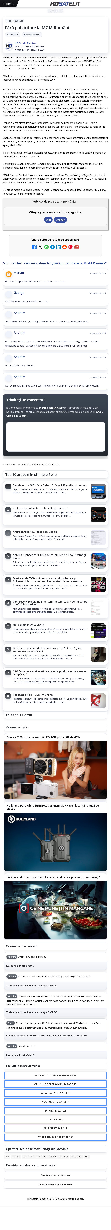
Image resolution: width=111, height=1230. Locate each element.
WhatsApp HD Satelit (55, 1093)
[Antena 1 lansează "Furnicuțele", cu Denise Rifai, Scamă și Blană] (98, 561)
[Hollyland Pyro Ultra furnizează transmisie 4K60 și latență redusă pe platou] (55, 842)
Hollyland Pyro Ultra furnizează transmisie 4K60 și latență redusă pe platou (52, 807)
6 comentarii (12, 34)
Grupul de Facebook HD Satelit (55, 1084)
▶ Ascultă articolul (32, 34)
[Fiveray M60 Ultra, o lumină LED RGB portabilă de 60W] (55, 770)
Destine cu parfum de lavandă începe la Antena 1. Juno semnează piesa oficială (47, 649)
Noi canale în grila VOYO (28, 625)
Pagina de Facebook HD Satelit (55, 1075)
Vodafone (76, 1156)
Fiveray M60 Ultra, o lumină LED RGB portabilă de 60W (43, 737)
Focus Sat (28, 1156)
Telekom (64, 1156)
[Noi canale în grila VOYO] (98, 631)
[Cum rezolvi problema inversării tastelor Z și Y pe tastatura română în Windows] (98, 608)
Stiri (9, 21)
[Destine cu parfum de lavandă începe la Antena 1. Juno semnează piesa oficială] (98, 654)
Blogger (78, 1199)
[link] (55, 491)
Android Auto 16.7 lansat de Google (35, 531)
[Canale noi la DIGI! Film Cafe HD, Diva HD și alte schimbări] (98, 491)
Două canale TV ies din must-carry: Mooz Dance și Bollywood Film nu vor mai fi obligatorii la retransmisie (47, 580)
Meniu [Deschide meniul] (8, 4)
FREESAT (16, 1156)
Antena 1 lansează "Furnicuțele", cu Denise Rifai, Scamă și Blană (49, 556)
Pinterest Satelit (55, 1128)
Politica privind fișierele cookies (55, 1184)
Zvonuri (19, 21)
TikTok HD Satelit (55, 1110)
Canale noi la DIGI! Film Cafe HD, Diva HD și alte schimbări (49, 485)
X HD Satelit (55, 1119)
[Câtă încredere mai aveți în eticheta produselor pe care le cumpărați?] (98, 678)
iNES (87, 1156)
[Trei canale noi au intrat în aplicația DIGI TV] (98, 515)
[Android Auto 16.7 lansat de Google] (98, 538)
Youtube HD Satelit (55, 1101)
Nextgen (41, 1156)
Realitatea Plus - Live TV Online (33, 694)
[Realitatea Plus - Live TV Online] (98, 701)
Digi (7, 1156)
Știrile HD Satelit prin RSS (55, 1137)
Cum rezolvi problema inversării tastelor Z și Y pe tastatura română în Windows (50, 603)
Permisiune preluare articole (56, 1175)
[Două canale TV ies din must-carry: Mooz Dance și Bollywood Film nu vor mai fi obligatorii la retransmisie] (98, 585)
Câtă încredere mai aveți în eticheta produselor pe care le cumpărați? (49, 673)
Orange (52, 1156)
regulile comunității (50, 407)
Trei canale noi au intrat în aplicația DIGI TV (40, 508)
